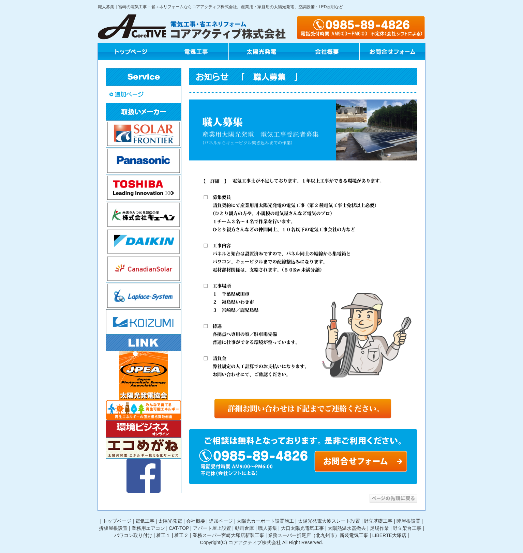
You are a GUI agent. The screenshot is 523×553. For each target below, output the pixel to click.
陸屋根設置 (408, 521)
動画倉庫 (244, 528)
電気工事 (144, 521)
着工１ (163, 535)
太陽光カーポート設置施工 (265, 521)
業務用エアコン (148, 528)
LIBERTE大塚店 (389, 535)
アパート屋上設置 (212, 528)
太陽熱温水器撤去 (347, 528)
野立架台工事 (407, 528)
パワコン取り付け (133, 535)
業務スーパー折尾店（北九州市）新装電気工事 (318, 535)
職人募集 (267, 528)
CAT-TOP (179, 528)
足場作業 (379, 528)
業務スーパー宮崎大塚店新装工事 (228, 535)
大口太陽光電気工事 (302, 528)
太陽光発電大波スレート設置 (329, 521)
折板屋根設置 (113, 528)
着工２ (181, 535)
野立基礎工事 (378, 521)
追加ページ (221, 521)
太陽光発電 (170, 521)
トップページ (117, 521)
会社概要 (195, 521)
